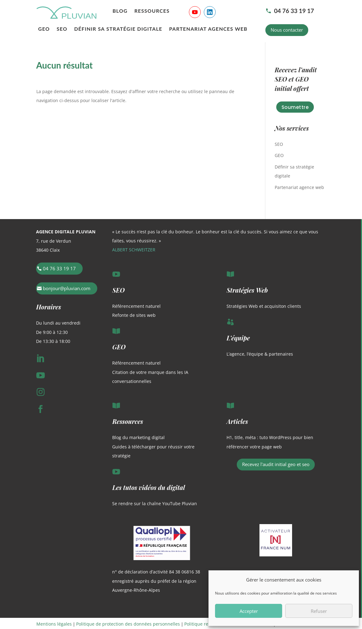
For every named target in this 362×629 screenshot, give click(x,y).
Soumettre (295, 107)
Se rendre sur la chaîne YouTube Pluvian (154, 503)
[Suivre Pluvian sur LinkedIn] (210, 12)
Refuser (319, 611)
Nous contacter (287, 30)
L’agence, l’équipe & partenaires (260, 354)
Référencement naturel (136, 306)
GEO (44, 29)
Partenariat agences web (208, 29)
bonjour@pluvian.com (66, 288)
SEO (62, 29)
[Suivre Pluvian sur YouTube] (195, 12)
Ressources (151, 11)
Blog (119, 11)
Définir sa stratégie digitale (118, 29)
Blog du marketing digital (138, 437)
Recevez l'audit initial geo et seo (275, 464)
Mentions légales (54, 624)
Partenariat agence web (299, 187)
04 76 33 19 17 (289, 10)
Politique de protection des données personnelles (128, 624)
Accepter (249, 611)
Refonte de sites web (134, 315)
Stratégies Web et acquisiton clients (264, 306)
